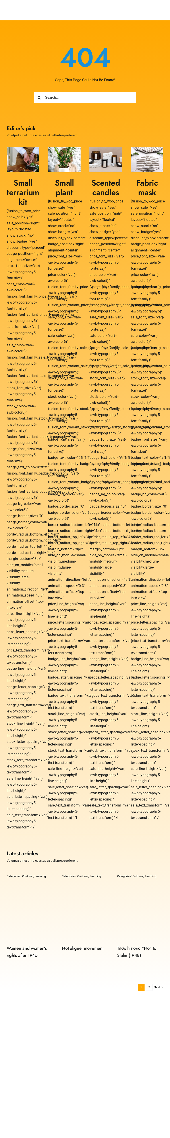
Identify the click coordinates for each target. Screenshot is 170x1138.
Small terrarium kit (23, 192)
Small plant (64, 187)
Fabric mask (147, 187)
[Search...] (85, 97)
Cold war (27, 876)
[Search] (39, 97)
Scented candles (105, 187)
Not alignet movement (82, 948)
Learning (40, 876)
